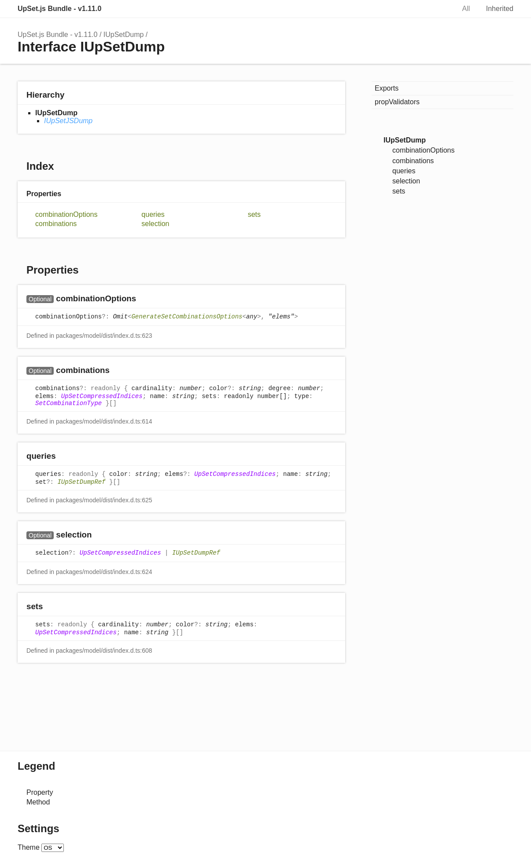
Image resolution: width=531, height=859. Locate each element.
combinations (56, 223)
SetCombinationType (68, 403)
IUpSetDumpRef (81, 482)
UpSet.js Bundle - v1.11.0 (59, 8)
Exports (386, 88)
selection (155, 223)
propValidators (397, 102)
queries (152, 214)
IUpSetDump (123, 34)
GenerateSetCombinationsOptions (186, 316)
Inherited (499, 8)
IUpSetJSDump (68, 120)
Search (439, 9)
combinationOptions (66, 214)
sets (254, 214)
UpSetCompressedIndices (102, 396)
